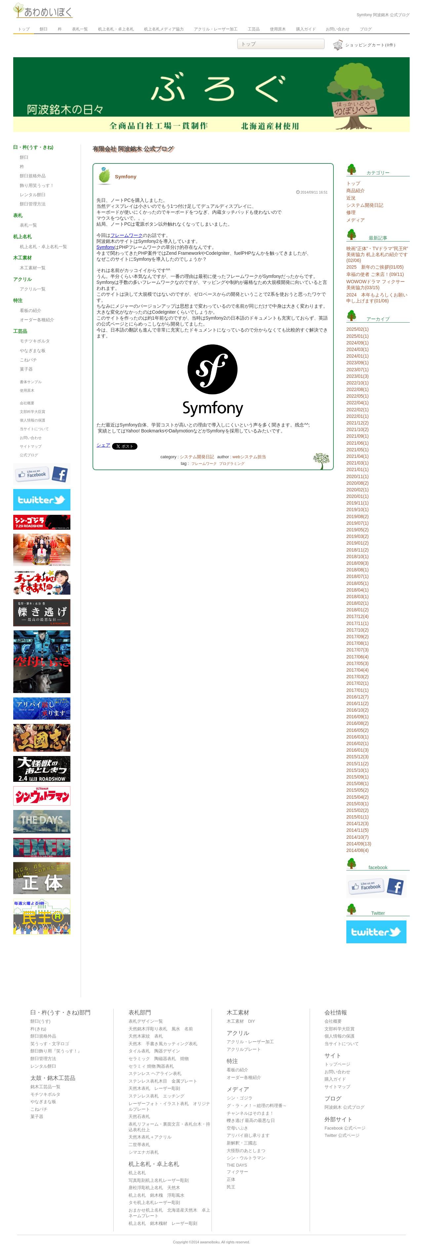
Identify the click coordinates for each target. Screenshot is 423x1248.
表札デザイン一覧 (146, 1021)
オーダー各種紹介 (37, 320)
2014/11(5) (357, 830)
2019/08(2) (357, 516)
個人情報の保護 (32, 420)
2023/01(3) (357, 376)
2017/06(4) (357, 656)
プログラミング (232, 464)
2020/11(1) (357, 476)
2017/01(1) (357, 690)
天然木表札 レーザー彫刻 (154, 1088)
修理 (351, 212)
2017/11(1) (357, 623)
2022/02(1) (357, 409)
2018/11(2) (357, 550)
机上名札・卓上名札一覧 (43, 247)
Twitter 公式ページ (342, 1135)
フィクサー (237, 1172)
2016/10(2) (357, 710)
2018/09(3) (357, 563)
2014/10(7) (357, 837)
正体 (231, 1179)
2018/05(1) (357, 583)
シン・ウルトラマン (246, 1158)
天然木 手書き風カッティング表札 (163, 1044)
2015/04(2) (357, 797)
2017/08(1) (357, 643)
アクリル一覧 (33, 289)
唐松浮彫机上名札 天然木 (154, 1187)
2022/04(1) (357, 402)
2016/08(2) (357, 723)
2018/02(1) (357, 603)
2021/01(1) (357, 469)
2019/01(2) (357, 543)
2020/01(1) (357, 496)
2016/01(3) (357, 750)
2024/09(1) (357, 342)
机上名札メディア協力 (164, 29)
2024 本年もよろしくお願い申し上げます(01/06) (376, 297)
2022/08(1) (357, 389)
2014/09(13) (358, 843)
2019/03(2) (357, 536)
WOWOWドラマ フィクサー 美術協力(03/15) (375, 284)
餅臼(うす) (40, 1021)
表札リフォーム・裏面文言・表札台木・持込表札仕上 (169, 1127)
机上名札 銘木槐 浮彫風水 (156, 1195)
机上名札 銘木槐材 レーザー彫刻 (163, 1223)
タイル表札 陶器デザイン (154, 1051)
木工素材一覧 (33, 268)
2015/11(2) (357, 763)
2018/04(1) (357, 590)
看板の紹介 (30, 310)
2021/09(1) (357, 436)
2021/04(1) (357, 456)
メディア (355, 220)
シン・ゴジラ (239, 1098)
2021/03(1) (357, 463)
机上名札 (137, 1173)
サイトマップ (31, 446)
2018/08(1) (357, 569)
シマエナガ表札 (144, 1152)
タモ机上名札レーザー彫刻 (154, 1202)
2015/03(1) (357, 803)
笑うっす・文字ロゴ (49, 1044)
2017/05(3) (357, 663)
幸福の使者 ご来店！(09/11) (375, 274)
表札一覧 (80, 29)
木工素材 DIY (241, 1021)
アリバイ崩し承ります (248, 1135)
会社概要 (27, 403)
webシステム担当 (249, 457)
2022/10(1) (357, 382)
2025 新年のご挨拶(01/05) (375, 267)
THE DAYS (237, 1165)
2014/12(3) (357, 823)
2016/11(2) (357, 703)
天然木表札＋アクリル (150, 1137)
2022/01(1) (357, 416)
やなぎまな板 (33, 350)
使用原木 (278, 29)
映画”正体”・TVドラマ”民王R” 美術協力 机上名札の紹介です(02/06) (377, 254)
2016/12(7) (357, 696)
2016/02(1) (357, 743)
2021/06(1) (357, 443)
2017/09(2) (357, 636)
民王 (231, 1187)
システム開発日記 (197, 457)
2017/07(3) (357, 649)
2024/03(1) (357, 349)
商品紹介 (355, 190)
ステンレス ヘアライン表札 (155, 1073)
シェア (103, 445)
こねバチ (28, 360)
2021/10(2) (357, 429)
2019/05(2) (357, 529)
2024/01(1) (357, 356)
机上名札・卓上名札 (116, 29)
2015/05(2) (357, 790)
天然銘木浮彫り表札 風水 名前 (161, 1029)
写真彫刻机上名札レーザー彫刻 (159, 1180)
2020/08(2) (357, 483)
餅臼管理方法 (33, 204)
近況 (351, 198)
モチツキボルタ (35, 341)
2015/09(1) (357, 777)
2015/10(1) (357, 770)
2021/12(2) (357, 422)
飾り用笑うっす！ (37, 185)
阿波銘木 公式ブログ (345, 1107)
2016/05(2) (357, 730)
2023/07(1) (357, 369)
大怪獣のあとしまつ (246, 1150)
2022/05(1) (357, 396)
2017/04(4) (357, 670)
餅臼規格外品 (33, 176)
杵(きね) (38, 1029)
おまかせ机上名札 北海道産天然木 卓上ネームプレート (169, 1213)
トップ (24, 29)
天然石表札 (139, 1116)
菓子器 (26, 369)
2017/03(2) (357, 676)
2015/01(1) (357, 817)
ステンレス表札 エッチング (156, 1096)
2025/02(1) (357, 329)
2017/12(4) (357, 616)
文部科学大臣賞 (32, 412)
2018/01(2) (357, 609)
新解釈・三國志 (242, 1143)
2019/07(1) (357, 523)
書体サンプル (31, 382)
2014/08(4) (357, 850)
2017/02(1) (357, 683)
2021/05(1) (357, 449)
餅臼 (44, 29)
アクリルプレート (244, 1049)
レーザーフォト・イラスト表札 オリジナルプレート (169, 1106)
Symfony (125, 176)
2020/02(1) (357, 489)
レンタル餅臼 (33, 195)
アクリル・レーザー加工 (216, 29)
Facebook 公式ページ (345, 1128)
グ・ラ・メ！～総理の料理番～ (257, 1105)
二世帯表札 (139, 1144)
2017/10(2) (357, 630)
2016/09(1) (357, 716)
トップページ (337, 1064)
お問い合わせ (338, 29)
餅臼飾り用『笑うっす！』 (56, 1051)
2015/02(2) (357, 810)
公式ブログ (29, 455)
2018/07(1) (357, 576)
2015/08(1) (357, 783)
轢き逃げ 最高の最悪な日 (251, 1120)
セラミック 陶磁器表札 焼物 (159, 1058)
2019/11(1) (357, 503)
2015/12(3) (357, 756)
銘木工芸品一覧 (45, 1087)
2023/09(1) (357, 362)
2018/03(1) (357, 596)
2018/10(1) (357, 556)
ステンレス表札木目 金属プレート (163, 1081)
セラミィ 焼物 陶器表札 (151, 1066)
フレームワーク (126, 235)
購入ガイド (306, 29)
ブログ (366, 29)
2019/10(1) (357, 509)
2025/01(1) (357, 336)
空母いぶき (237, 1128)
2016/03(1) (357, 736)
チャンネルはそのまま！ (250, 1113)
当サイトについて (34, 429)
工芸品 (254, 29)
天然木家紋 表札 (146, 1036)
